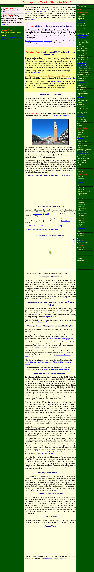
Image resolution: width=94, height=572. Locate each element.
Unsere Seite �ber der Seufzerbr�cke (56, 369)
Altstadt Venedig (66, 221)
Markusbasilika (49, 558)
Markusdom (43, 11)
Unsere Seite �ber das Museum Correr (38, 362)
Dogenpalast (29, 11)
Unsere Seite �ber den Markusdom (47, 348)
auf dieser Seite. (70, 78)
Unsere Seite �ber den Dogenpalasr (61, 339)
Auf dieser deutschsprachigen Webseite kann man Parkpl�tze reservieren (49, 226)
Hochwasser (31, 19)
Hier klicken (5, 24)
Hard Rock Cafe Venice (47, 453)
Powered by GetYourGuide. (9, 37)
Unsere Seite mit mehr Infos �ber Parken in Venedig (43, 229)
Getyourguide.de (36, 72)
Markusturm (28, 13)
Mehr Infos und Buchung (60, 115)
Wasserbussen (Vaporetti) (41, 214)
